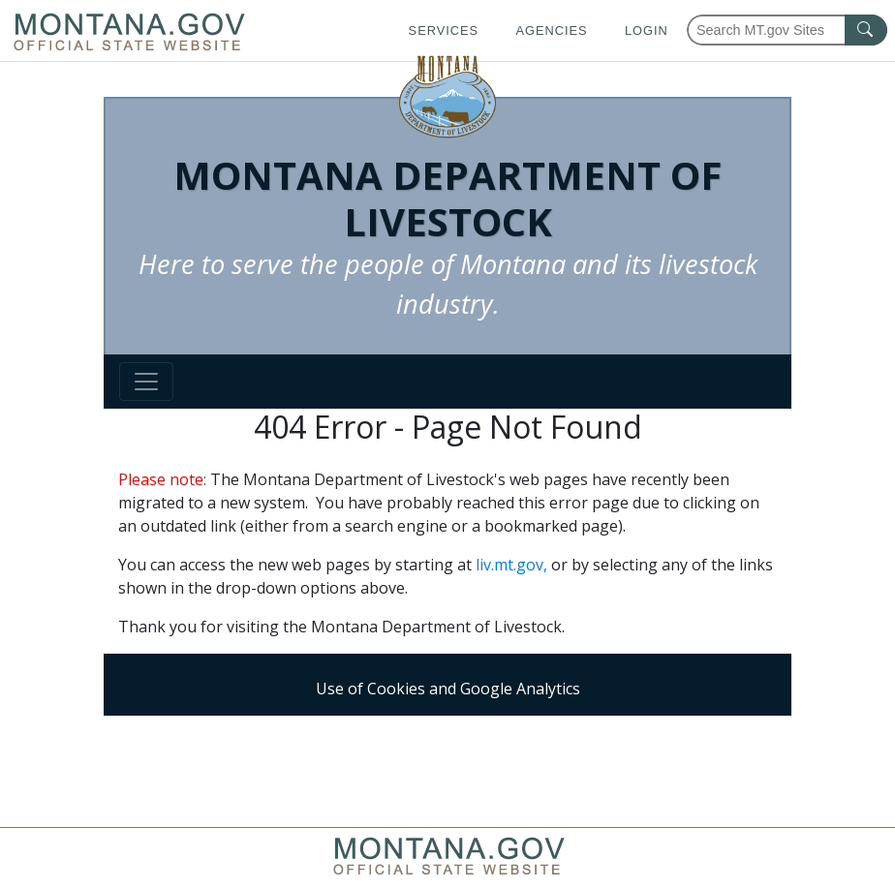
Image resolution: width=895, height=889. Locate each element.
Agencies (551, 30)
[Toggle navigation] (146, 381)
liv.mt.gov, (511, 564)
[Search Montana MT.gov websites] (787, 30)
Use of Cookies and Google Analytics (448, 688)
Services (443, 30)
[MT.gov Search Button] (866, 30)
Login (646, 30)
